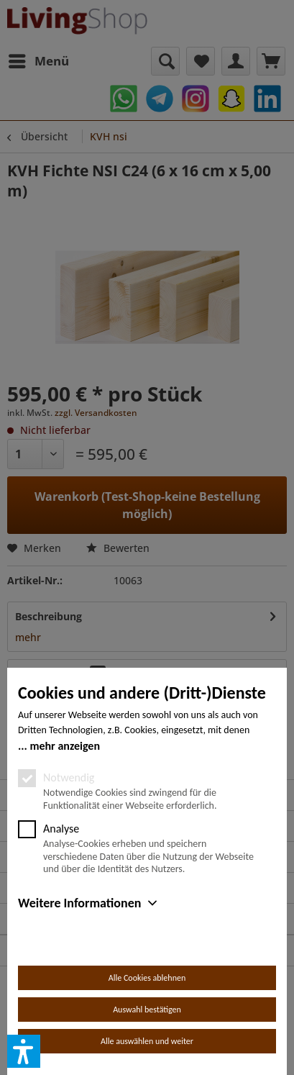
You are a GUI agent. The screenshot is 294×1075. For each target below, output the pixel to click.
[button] (23, 1051)
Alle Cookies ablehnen (147, 978)
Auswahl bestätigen (147, 1009)
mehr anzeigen (64, 746)
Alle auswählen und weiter (147, 1041)
